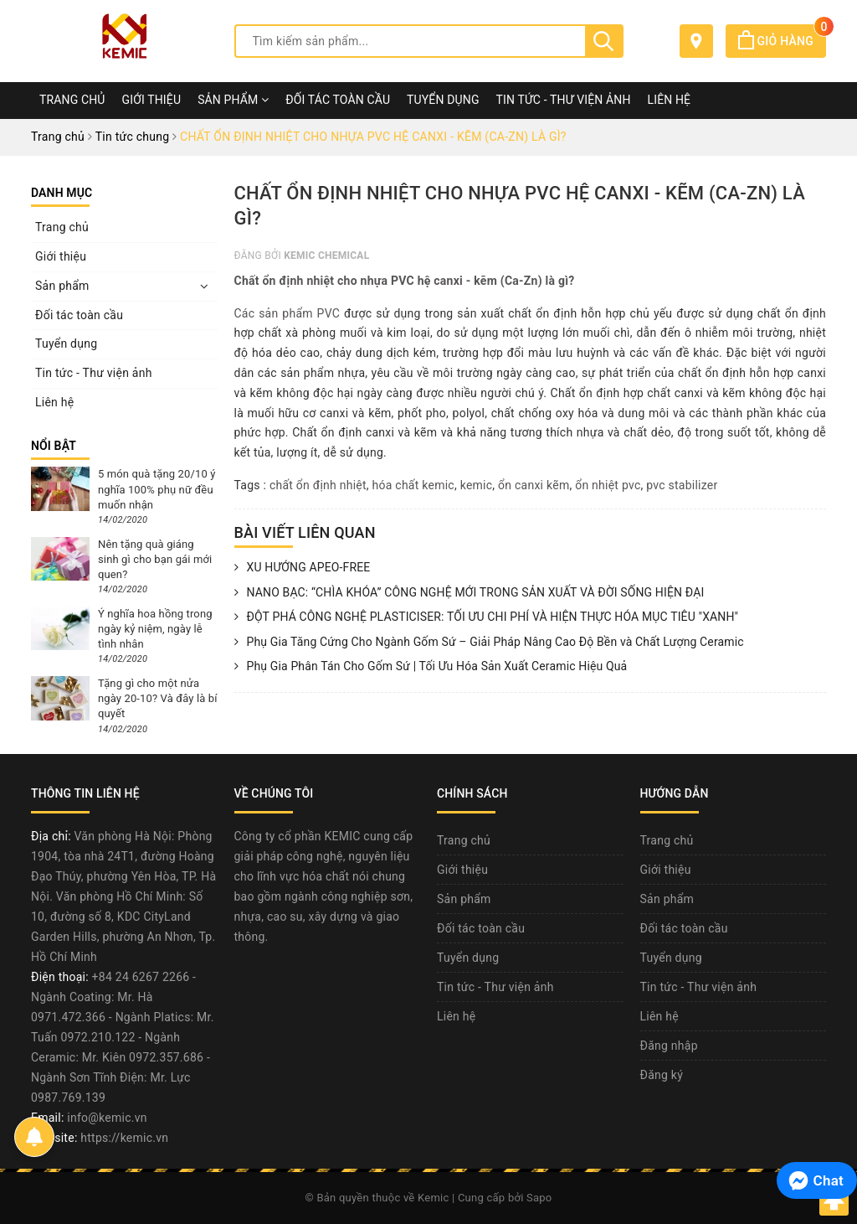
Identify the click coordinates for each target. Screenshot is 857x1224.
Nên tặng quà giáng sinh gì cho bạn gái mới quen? (155, 559)
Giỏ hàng (782, 41)
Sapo (539, 1197)
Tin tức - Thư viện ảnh (563, 99)
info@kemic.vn (106, 1117)
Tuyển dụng (443, 99)
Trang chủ (72, 99)
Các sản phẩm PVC (287, 313)
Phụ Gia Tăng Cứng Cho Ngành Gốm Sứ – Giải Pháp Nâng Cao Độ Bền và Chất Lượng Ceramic (489, 642)
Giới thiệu (152, 99)
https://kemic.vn (124, 1137)
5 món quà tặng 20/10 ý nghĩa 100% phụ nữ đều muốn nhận (156, 488)
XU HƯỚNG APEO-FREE (302, 568)
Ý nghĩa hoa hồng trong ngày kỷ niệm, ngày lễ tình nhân (155, 628)
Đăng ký (662, 1075)
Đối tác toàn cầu (337, 99)
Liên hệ (669, 99)
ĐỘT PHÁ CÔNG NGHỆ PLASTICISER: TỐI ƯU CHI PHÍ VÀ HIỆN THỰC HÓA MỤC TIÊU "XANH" (486, 617)
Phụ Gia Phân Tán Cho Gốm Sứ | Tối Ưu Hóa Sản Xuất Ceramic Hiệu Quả (431, 666)
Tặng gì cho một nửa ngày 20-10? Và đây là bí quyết (158, 698)
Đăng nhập (669, 1045)
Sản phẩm (233, 99)
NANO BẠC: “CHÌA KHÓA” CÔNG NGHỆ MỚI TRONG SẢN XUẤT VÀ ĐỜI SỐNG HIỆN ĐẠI (469, 593)
